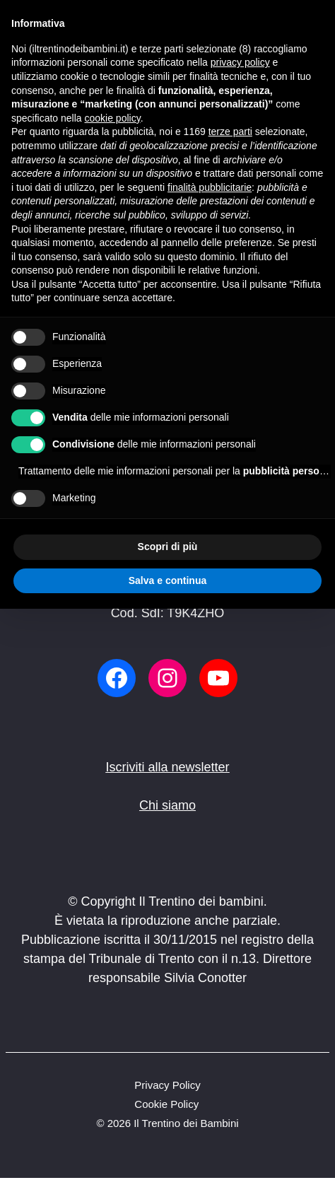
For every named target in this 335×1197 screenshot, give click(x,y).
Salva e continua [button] (167, 580)
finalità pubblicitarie (210, 187)
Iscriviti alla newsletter (167, 767)
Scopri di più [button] (168, 546)
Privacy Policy (167, 1085)
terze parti (230, 131)
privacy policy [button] (240, 62)
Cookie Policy (166, 1104)
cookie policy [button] (113, 118)
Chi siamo (167, 805)
